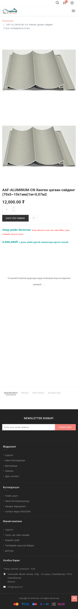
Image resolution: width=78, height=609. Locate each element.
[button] (34, 218)
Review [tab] (25, 392)
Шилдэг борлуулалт (15, 506)
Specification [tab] (11, 392)
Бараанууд (7, 20)
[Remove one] (13, 210)
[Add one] (13, 207)
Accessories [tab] (54, 392)
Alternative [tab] (38, 392)
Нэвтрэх (9, 471)
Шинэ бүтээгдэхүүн (15, 460)
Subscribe (65, 427)
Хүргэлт (9, 455)
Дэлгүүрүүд (11, 465)
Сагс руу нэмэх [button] (15, 218)
